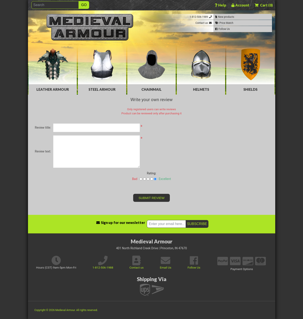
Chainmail (151, 89)
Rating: (151, 173)
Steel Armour (102, 89)
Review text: (43, 151)
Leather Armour (52, 89)
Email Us (165, 267)
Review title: (43, 127)
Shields (250, 89)
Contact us (136, 267)
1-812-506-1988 (103, 267)
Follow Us (194, 267)
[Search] (55, 5)
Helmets (201, 89)
